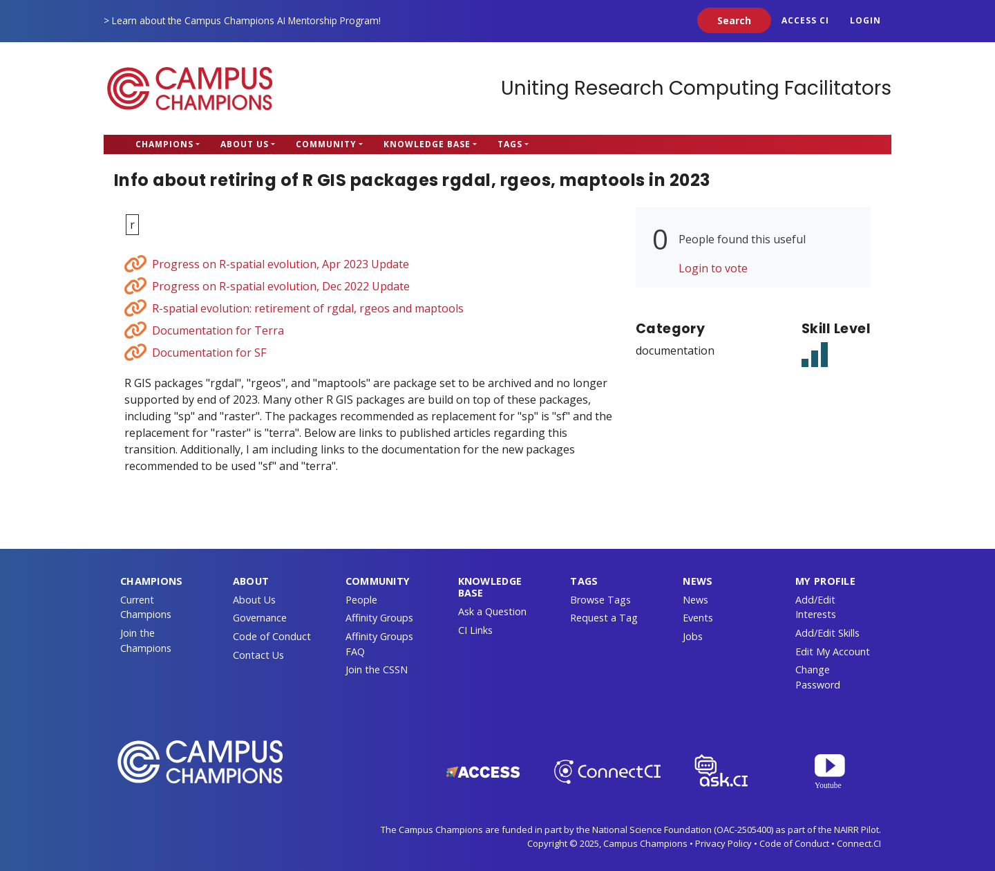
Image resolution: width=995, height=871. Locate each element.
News (695, 599)
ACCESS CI (805, 20)
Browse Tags (600, 599)
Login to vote (713, 268)
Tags (510, 144)
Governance (260, 617)
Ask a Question (492, 611)
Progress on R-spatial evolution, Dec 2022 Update (281, 286)
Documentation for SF (209, 352)
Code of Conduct (272, 636)
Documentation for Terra (218, 330)
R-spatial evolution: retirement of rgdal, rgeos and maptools (308, 308)
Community (326, 144)
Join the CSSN (376, 669)
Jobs (693, 636)
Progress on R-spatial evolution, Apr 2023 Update (280, 264)
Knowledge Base (427, 144)
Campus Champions (190, 88)
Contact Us (258, 655)
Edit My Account (832, 651)
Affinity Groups (379, 617)
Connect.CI (859, 843)
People (361, 599)
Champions (164, 144)
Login (865, 20)
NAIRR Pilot (856, 829)
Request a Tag (604, 617)
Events (698, 617)
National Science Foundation (652, 829)
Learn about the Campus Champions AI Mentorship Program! (246, 20)
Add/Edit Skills (827, 632)
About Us (244, 144)
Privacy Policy (723, 843)
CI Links (475, 630)
